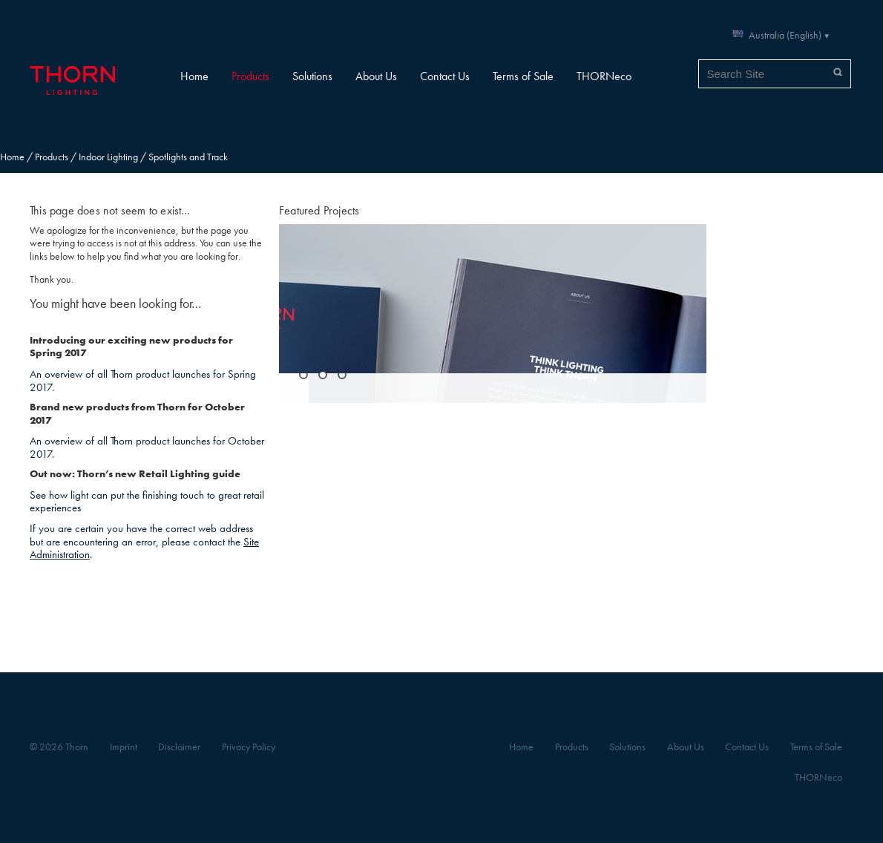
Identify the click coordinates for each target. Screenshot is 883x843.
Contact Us (445, 76)
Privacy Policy (248, 747)
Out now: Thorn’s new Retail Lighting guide (135, 474)
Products (250, 76)
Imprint (123, 747)
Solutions (312, 76)
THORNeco (604, 76)
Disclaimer (179, 747)
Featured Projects (319, 210)
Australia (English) (785, 35)
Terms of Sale (523, 76)
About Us (376, 76)
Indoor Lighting (108, 157)
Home (194, 76)
